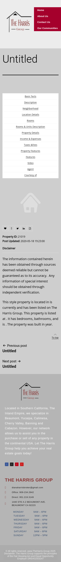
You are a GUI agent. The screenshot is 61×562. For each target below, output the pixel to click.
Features (30, 156)
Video (30, 163)
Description (30, 102)
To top (55, 337)
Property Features (30, 150)
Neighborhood (30, 108)
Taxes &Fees (30, 144)
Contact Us (43, 22)
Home (40, 10)
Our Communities (47, 28)
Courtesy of (30, 175)
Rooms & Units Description (30, 126)
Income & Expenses (30, 138)
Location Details (30, 114)
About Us (42, 16)
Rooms (30, 120)
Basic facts (30, 96)
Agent (30, 169)
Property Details (30, 132)
